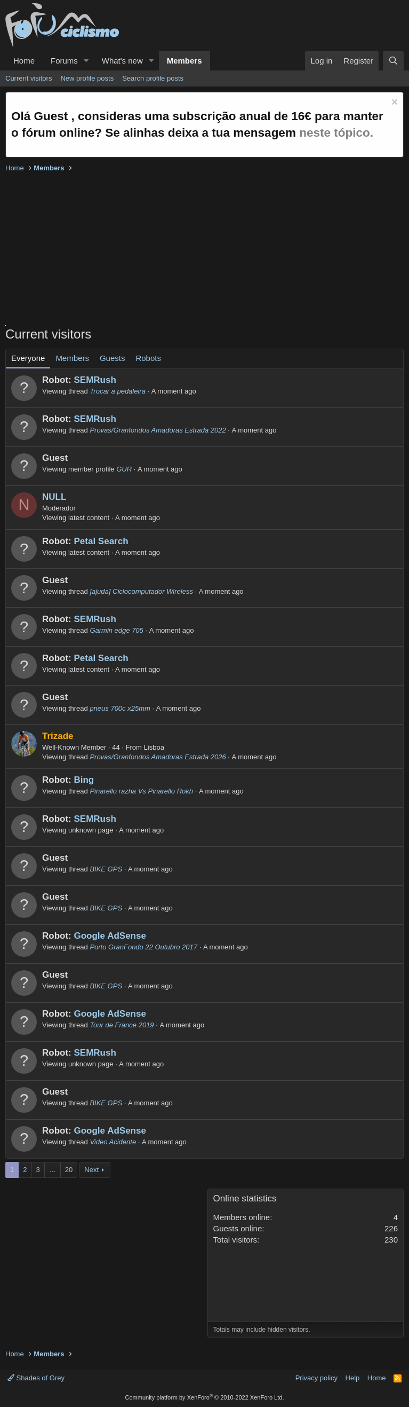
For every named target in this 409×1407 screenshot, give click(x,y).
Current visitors (28, 78)
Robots (148, 358)
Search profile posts (152, 78)
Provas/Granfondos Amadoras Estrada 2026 (158, 757)
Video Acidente (113, 1142)
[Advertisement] (204, 250)
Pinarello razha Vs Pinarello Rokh (141, 791)
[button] (86, 60)
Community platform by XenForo (204, 1397)
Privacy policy (316, 1378)
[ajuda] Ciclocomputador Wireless (141, 591)
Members (184, 60)
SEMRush (95, 380)
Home (24, 60)
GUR (124, 469)
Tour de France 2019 (122, 1025)
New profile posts (87, 78)
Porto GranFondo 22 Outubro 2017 (143, 947)
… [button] (52, 1170)
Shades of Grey (36, 1378)
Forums (64, 60)
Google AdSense (110, 936)
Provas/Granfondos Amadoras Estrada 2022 (158, 430)
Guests (112, 358)
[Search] (393, 60)
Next (91, 1170)
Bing (84, 780)
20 (69, 1170)
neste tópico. (336, 132)
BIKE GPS (106, 869)
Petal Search (101, 541)
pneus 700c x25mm (120, 708)
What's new (122, 60)
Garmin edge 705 (116, 630)
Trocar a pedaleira (118, 391)
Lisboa (154, 747)
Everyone (28, 358)
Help (353, 1378)
